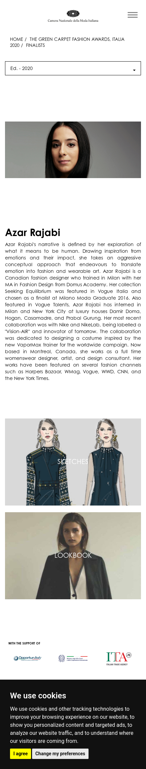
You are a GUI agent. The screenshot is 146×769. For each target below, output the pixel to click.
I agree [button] (20, 753)
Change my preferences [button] (60, 753)
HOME (16, 39)
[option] (27, 655)
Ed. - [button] (73, 68)
